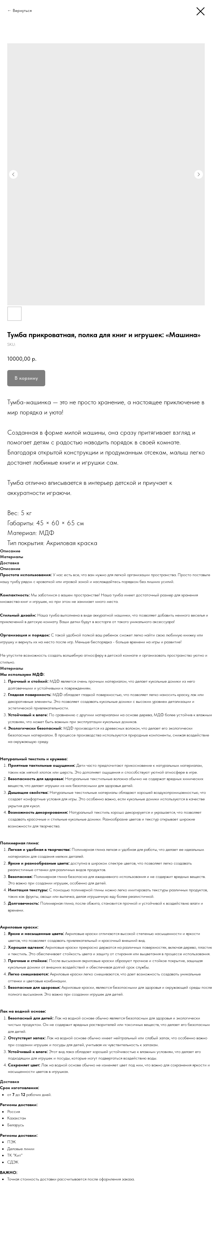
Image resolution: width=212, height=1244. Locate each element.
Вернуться (22, 10)
